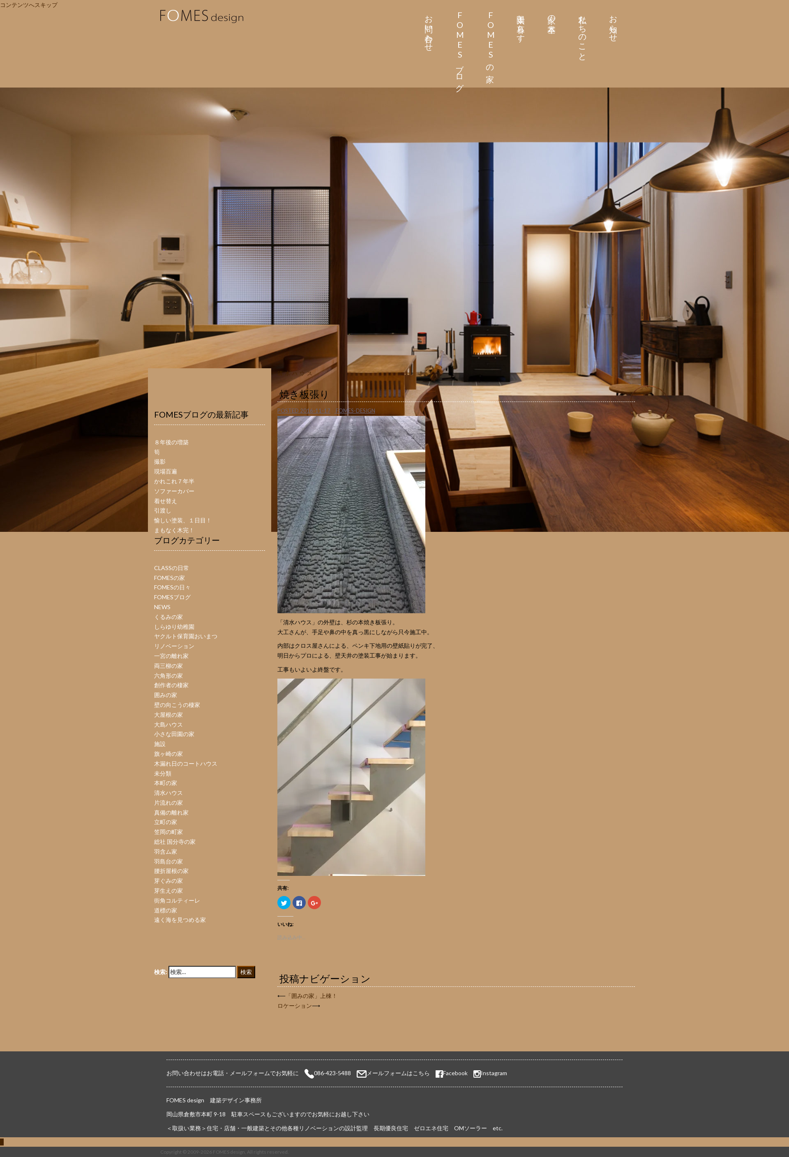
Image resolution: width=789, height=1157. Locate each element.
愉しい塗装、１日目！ (183, 520)
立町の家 (165, 821)
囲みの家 (165, 694)
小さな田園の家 (174, 733)
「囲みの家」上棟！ (311, 995)
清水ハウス (295, 373)
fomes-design (355, 410)
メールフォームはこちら (398, 1072)
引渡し (162, 510)
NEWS (162, 606)
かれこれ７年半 (174, 481)
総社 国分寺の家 (175, 841)
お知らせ (613, 24)
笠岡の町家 (168, 831)
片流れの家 (168, 802)
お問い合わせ (429, 29)
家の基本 (551, 14)
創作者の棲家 (171, 684)
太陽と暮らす (521, 24)
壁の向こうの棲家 (177, 704)
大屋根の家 (168, 714)
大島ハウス (168, 724)
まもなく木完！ (174, 530)
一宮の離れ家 (171, 655)
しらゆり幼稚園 (174, 626)
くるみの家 (168, 616)
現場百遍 (165, 471)
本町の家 (165, 782)
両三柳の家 (168, 665)
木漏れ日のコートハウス (185, 763)
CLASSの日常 (171, 567)
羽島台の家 (168, 861)
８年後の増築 (171, 442)
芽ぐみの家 (168, 880)
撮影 (160, 461)
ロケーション (294, 1005)
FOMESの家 (490, 39)
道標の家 (165, 910)
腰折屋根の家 (171, 870)
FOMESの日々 (172, 587)
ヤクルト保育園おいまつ (185, 636)
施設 (160, 743)
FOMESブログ (459, 49)
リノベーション (174, 645)
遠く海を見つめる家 (180, 919)
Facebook (452, 1072)
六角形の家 (168, 675)
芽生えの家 (168, 890)
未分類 (162, 773)
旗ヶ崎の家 (168, 753)
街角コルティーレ (177, 900)
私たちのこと (582, 33)
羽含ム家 (165, 851)
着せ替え (165, 500)
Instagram (494, 1072)
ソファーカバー (174, 490)
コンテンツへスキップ (29, 4)
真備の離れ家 (171, 812)
